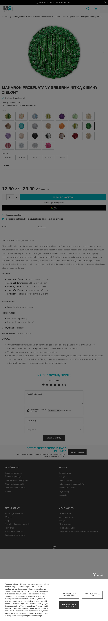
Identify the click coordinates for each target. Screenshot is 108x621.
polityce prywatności (37, 596)
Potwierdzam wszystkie (69, 605)
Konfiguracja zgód (92, 595)
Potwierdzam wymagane (69, 595)
